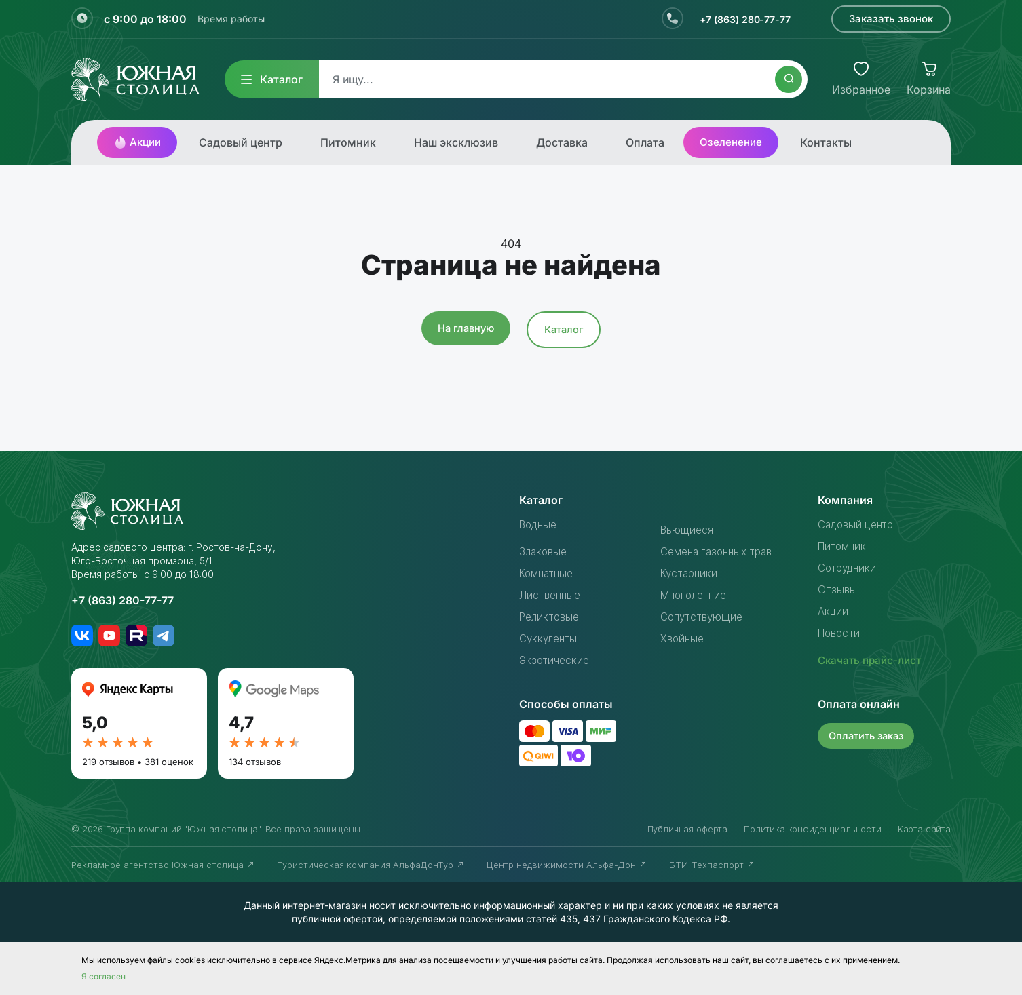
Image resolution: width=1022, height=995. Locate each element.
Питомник (348, 142)
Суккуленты (550, 638)
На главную (465, 327)
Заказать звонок (891, 18)
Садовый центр (240, 142)
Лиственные (551, 595)
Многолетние (696, 595)
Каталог (272, 79)
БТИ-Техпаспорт (712, 864)
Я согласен (103, 976)
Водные (540, 524)
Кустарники (690, 573)
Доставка (562, 142)
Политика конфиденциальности (813, 828)
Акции (137, 142)
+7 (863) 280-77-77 (739, 19)
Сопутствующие (704, 616)
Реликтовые (551, 616)
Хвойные (683, 638)
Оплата (645, 142)
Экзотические (555, 660)
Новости (841, 633)
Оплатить (868, 734)
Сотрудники (849, 567)
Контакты (826, 142)
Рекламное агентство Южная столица (163, 864)
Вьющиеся (687, 529)
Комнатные (548, 573)
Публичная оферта (687, 828)
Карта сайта (924, 828)
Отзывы (838, 589)
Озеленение (731, 142)
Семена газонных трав (720, 551)
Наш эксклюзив (456, 142)
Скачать (872, 660)
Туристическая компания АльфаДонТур (371, 864)
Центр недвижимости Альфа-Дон (567, 864)
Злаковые (545, 551)
